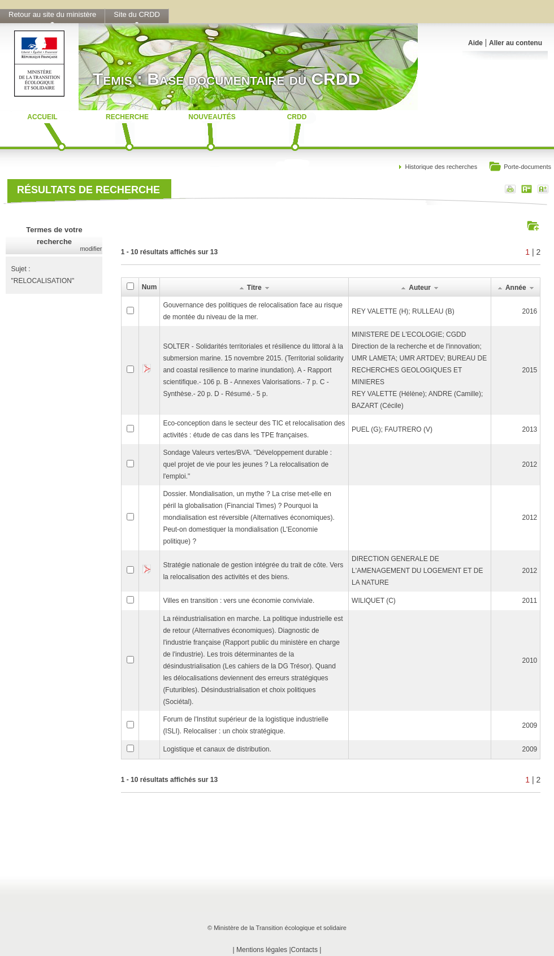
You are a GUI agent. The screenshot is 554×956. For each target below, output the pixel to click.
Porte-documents (519, 167)
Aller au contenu (515, 43)
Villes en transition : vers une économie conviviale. (238, 601)
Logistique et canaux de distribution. (217, 749)
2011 (530, 601)
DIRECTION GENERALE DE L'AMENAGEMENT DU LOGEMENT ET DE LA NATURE (417, 570)
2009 (530, 725)
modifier (91, 248)
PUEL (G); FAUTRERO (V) (392, 429)
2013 (530, 429)
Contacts (304, 950)
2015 (530, 370)
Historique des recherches (441, 166)
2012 (530, 464)
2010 (530, 660)
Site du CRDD (137, 14)
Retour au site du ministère (52, 14)
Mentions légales (261, 950)
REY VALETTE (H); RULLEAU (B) (403, 311)
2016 (530, 311)
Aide (475, 43)
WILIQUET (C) (374, 601)
